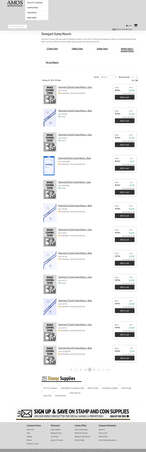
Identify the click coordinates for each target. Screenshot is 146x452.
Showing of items (51, 80)
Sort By (96, 77)
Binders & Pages (93, 388)
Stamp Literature (60, 395)
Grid (133, 80)
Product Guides (80, 440)
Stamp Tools (47, 395)
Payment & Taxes (33, 443)
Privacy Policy (103, 436)
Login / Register (56, 429)
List (137, 80)
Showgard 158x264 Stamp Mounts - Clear (75, 87)
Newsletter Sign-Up (81, 433)
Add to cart (124, 97)
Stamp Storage (126, 388)
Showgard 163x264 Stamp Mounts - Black (75, 110)
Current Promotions (81, 429)
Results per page (124, 77)
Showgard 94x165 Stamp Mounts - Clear (74, 182)
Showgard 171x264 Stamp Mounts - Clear (75, 276)
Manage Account (56, 433)
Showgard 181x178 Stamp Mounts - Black (75, 347)
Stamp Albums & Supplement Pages (72, 388)
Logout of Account (57, 440)
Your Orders (54, 436)
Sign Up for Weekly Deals (121, 29)
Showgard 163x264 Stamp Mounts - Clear (75, 134)
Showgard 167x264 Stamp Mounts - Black (75, 205)
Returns (29, 440)
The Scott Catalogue (50, 388)
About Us (102, 429)
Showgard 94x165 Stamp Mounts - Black (74, 158)
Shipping (29, 436)
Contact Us (30, 429)
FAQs (28, 433)
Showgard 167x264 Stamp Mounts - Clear (75, 229)
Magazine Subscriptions (82, 436)
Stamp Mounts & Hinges (110, 388)
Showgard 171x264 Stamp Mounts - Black (75, 253)
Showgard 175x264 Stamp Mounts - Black (75, 300)
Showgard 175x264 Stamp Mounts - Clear (75, 324)
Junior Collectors (75, 393)
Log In (129, 25)
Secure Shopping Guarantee (108, 440)
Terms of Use (103, 433)
